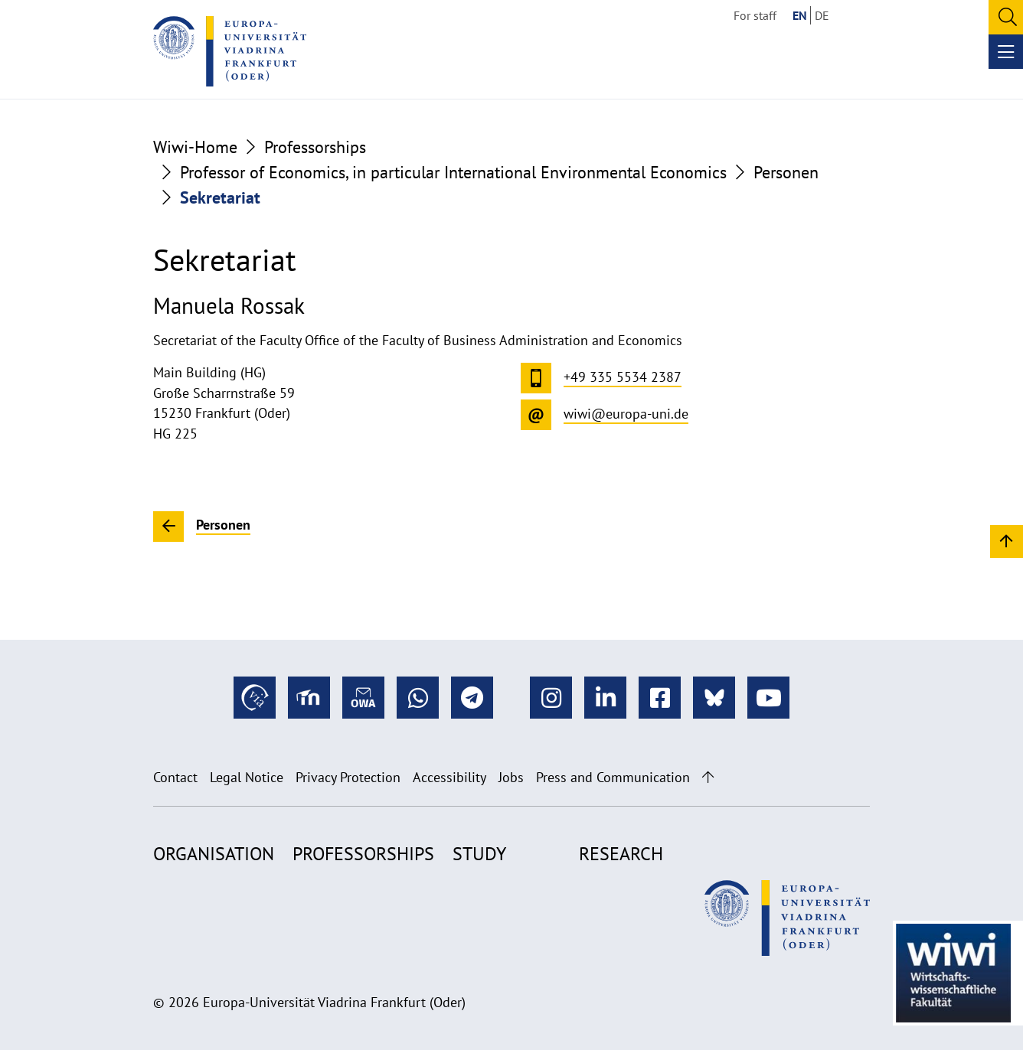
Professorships (315, 147)
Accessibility (449, 777)
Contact (175, 777)
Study (479, 854)
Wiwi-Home (195, 147)
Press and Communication (613, 777)
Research (621, 854)
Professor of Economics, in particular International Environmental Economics (453, 172)
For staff (755, 15)
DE (822, 15)
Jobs (511, 777)
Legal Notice (246, 777)
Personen (786, 172)
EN (800, 15)
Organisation (213, 854)
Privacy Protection (348, 777)
